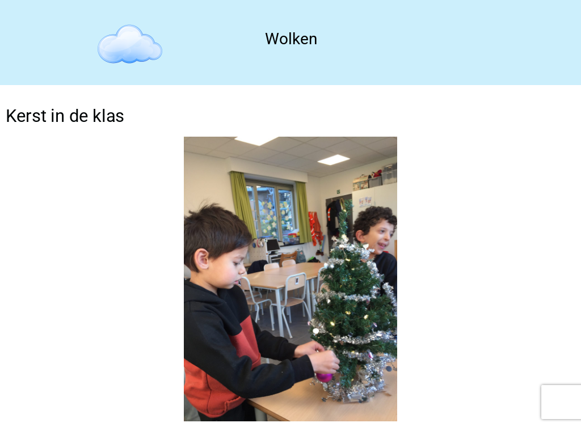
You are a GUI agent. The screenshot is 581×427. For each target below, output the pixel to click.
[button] (23, 279)
